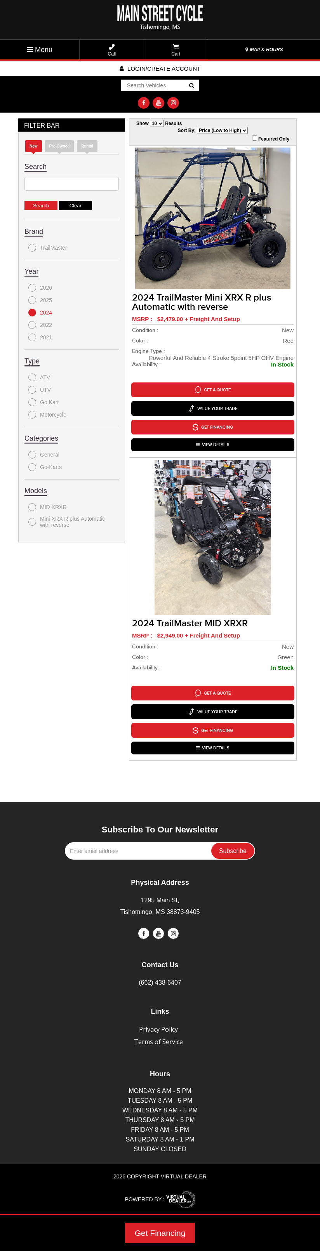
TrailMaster (47, 248)
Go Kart (43, 402)
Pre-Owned (59, 146)
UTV (39, 390)
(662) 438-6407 (160, 982)
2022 (40, 325)
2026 (40, 288)
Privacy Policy (158, 1029)
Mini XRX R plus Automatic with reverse (66, 522)
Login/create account (160, 68)
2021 (40, 337)
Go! (191, 86)
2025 (40, 300)
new (34, 146)
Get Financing (160, 1232)
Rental (87, 146)
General (43, 455)
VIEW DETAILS (213, 444)
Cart (175, 50)
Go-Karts (45, 467)
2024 (40, 312)
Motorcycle (47, 415)
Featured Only (270, 139)
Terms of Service (158, 1041)
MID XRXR (47, 507)
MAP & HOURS (264, 49)
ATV (39, 377)
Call (112, 50)
